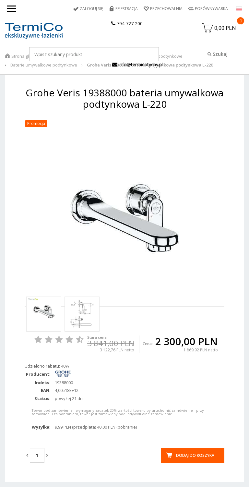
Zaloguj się (91, 8)
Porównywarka (211, 8)
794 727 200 (127, 23)
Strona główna (25, 56)
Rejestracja (126, 8)
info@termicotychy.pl (137, 64)
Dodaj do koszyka (195, 455)
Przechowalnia (166, 8)
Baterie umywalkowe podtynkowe (43, 65)
